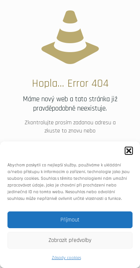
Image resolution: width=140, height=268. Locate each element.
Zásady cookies (66, 258)
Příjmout (70, 219)
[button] (129, 150)
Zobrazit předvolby (70, 240)
